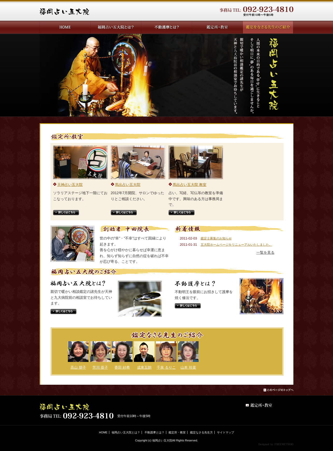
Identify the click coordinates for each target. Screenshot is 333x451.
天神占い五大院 (70, 185)
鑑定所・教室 (177, 432)
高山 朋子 (78, 367)
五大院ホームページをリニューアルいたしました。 (236, 244)
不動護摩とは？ (154, 432)
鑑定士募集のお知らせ (216, 238)
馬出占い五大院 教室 (189, 185)
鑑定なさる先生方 (201, 432)
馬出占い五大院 (127, 185)
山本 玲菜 (188, 367)
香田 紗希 (122, 367)
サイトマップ (225, 432)
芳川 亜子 (100, 367)
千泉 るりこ (166, 367)
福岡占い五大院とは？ (126, 432)
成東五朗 (144, 367)
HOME (103, 432)
